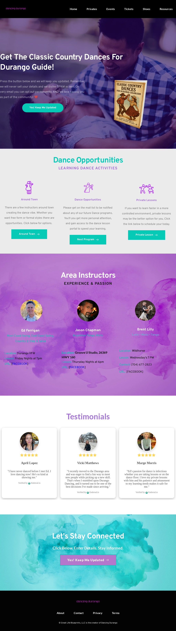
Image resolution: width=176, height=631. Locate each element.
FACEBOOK (19, 364)
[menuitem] (73, 9)
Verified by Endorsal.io (29, 483)
